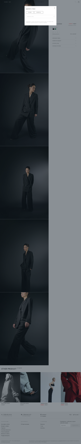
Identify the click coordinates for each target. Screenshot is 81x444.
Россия (29, 12)
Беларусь (39, 12)
